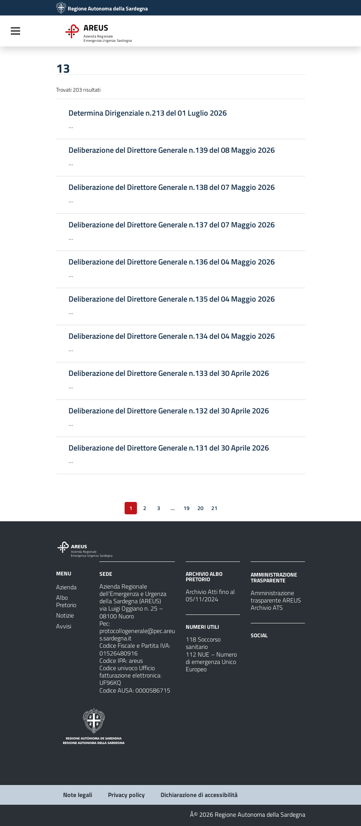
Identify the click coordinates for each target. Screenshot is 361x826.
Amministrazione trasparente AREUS (276, 596)
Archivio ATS (267, 607)
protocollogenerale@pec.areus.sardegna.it (137, 634)
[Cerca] (296, 31)
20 (200, 508)
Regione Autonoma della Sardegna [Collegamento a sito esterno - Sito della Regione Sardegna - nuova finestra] (108, 8)
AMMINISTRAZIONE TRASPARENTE (274, 577)
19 (186, 508)
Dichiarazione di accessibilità (199, 794)
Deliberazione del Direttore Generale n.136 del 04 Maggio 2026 (171, 262)
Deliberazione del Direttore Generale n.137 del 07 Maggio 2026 (171, 224)
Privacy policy (126, 794)
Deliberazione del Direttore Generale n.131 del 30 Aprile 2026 (168, 448)
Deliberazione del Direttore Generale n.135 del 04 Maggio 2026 (171, 299)
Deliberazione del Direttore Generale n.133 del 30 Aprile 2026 (168, 373)
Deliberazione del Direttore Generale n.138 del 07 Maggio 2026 (171, 187)
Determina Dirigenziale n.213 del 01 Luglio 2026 (147, 113)
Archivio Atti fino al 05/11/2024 (210, 595)
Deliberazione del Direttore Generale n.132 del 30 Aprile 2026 (168, 410)
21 (214, 508)
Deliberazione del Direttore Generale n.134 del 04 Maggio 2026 (171, 336)
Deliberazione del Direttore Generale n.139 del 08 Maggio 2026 (171, 150)
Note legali (77, 794)
